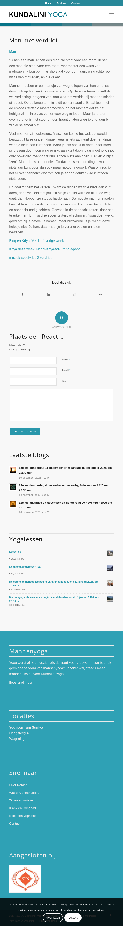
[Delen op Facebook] (22, 294)
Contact (75, 3)
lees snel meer (21, 682)
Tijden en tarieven (22, 800)
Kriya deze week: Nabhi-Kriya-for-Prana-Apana (44, 249)
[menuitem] (48, 3)
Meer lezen (53, 917)
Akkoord (73, 917)
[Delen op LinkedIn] (48, 294)
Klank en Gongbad (22, 808)
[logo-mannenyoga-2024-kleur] (51, 14)
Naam (66, 359)
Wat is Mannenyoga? (24, 792)
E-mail (66, 370)
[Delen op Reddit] (75, 294)
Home (48, 3)
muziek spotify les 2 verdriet (30, 257)
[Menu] (111, 15)
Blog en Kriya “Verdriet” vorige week (36, 241)
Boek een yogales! (22, 816)
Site (64, 381)
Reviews (61, 3)
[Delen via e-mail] (101, 294)
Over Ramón (18, 785)
